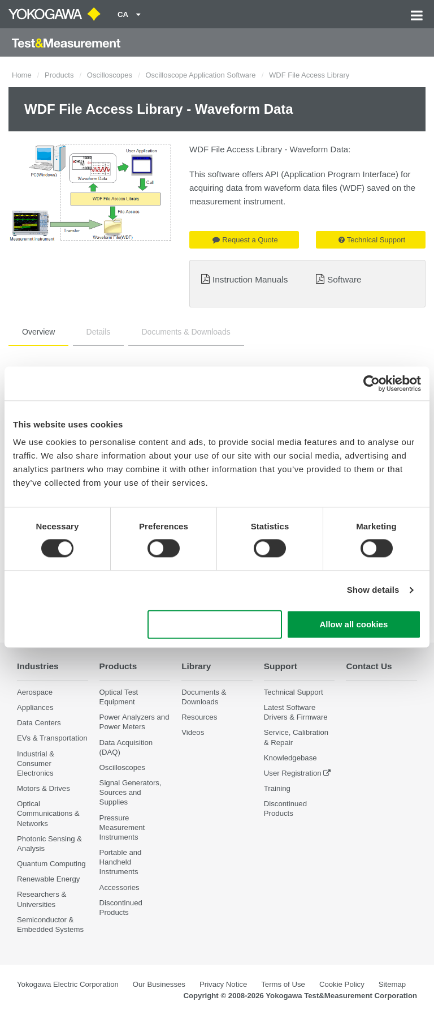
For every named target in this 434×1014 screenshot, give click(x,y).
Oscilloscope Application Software (200, 75)
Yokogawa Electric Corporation (68, 984)
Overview (38, 331)
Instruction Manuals (250, 279)
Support (280, 666)
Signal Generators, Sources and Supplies (130, 792)
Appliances (35, 707)
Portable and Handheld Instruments (120, 862)
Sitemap (392, 984)
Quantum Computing (51, 863)
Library (196, 666)
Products (59, 75)
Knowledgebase (290, 758)
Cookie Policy (341, 984)
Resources (199, 717)
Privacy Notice (223, 984)
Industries (38, 666)
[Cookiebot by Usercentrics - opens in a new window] (371, 383)
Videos (192, 732)
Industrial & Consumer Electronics (35, 763)
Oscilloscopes (109, 75)
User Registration (293, 773)
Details (98, 331)
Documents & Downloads (186, 331)
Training (277, 788)
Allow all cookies (353, 624)
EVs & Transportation (52, 738)
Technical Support (371, 240)
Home (22, 75)
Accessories (119, 887)
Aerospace (35, 692)
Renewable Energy (48, 879)
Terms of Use (283, 984)
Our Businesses (159, 984)
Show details (373, 590)
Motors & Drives (43, 788)
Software (344, 279)
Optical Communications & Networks (48, 813)
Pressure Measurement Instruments (122, 827)
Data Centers (39, 722)
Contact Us (369, 666)
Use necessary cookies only (214, 624)
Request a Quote (244, 240)
